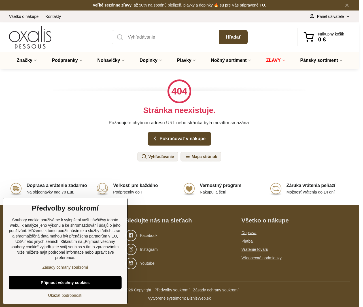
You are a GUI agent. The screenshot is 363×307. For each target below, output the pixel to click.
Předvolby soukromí (172, 290)
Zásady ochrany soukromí (216, 290)
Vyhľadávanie (157, 156)
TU (262, 5)
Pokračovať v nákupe (179, 138)
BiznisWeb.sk (199, 298)
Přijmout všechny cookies (65, 287)
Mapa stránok (200, 156)
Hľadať (233, 37)
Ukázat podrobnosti (65, 300)
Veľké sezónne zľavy (112, 5)
